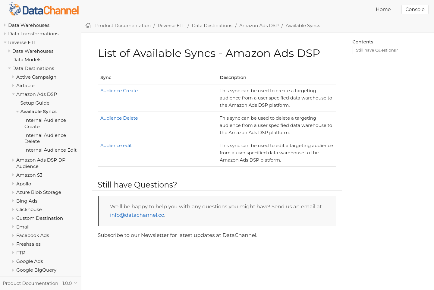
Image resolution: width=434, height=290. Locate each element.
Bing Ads (26, 201)
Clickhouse (29, 209)
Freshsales (28, 244)
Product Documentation (123, 25)
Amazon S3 (29, 175)
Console (415, 9)
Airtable (25, 85)
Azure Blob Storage (38, 192)
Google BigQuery (36, 270)
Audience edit (116, 145)
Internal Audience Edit (50, 150)
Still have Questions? (377, 50)
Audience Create (119, 90)
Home (383, 9)
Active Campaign (36, 77)
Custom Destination (39, 218)
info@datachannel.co (137, 215)
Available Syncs (38, 111)
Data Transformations (33, 33)
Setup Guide (35, 103)
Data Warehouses (28, 25)
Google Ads (29, 261)
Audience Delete (119, 118)
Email (23, 227)
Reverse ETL (22, 42)
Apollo (23, 184)
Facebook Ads (32, 235)
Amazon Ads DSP (36, 94)
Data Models (27, 59)
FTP (20, 253)
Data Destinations (33, 68)
